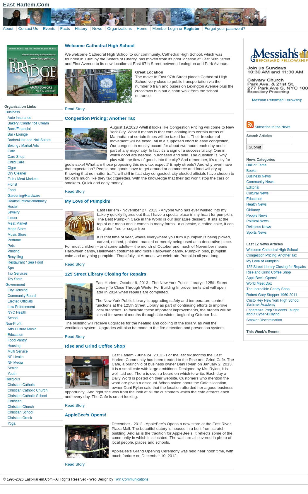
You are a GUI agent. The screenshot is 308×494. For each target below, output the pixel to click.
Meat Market (17, 223)
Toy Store (15, 279)
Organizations (119, 28)
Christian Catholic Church (27, 390)
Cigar (12, 168)
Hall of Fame (257, 165)
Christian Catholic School (27, 396)
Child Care (16, 162)
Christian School (20, 412)
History (81, 28)
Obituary (253, 210)
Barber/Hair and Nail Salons (29, 140)
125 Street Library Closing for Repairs (276, 267)
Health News (257, 204)
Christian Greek (20, 418)
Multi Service (18, 351)
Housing (14, 346)
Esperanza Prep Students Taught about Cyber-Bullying (273, 312)
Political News (258, 221)
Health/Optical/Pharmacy (27, 201)
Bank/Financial (19, 129)
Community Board (22, 296)
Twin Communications (131, 479)
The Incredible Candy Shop (268, 289)
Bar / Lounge (18, 134)
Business (13, 112)
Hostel (13, 207)
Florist (12, 184)
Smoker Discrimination (264, 320)
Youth (12, 374)
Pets (11, 246)
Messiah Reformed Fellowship (277, 100)
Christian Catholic (21, 385)
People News (257, 215)
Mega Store (17, 229)
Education (15, 335)
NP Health (15, 357)
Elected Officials (20, 301)
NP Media (15, 362)
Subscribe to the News (268, 125)
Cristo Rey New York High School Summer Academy (273, 302)
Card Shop (16, 157)
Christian (14, 401)
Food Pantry (17, 340)
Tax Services (18, 273)
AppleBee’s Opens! (262, 278)
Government (15, 285)
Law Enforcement (21, 307)
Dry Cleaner (17, 173)
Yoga (12, 423)
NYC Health (17, 312)
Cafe (11, 151)
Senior (13, 368)
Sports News (257, 232)
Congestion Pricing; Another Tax (272, 255)
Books (251, 171)
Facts (65, 28)
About (8, 28)
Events (49, 28)
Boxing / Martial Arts (23, 145)
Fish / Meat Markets (23, 179)
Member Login (165, 28)
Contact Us (28, 28)
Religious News (259, 227)
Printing (14, 251)
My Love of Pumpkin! (263, 261)
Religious (13, 379)
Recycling (15, 257)
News (97, 28)
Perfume (14, 240)
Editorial (253, 187)
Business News (259, 176)
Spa (11, 268)
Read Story (75, 109)
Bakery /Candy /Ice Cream (28, 123)
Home (142, 28)
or (180, 28)
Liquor (12, 218)
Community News (260, 182)
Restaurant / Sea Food (25, 262)
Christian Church (21, 407)
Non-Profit (13, 324)
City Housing (18, 290)
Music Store (17, 235)
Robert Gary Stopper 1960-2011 (272, 295)
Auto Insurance (19, 118)
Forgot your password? (225, 28)
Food (12, 190)
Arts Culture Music (22, 329)
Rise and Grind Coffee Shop (269, 272)
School (13, 318)
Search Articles (259, 136)
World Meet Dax (259, 283)
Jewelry (14, 212)
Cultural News (258, 193)
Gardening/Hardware (24, 196)
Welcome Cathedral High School (272, 250)
